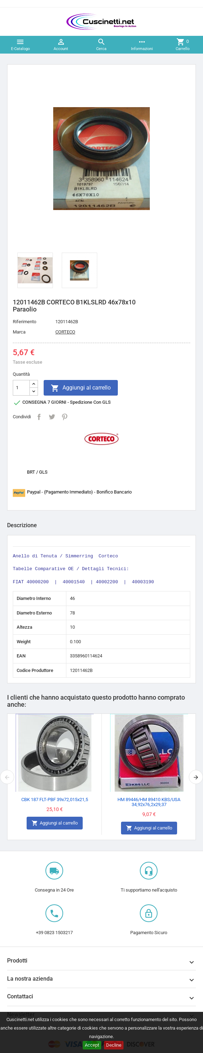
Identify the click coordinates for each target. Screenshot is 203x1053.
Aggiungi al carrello (81, 388)
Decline (113, 1045)
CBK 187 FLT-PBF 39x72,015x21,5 (54, 799)
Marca (19, 332)
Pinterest (64, 417)
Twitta (52, 417)
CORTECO (65, 332)
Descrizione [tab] (22, 525)
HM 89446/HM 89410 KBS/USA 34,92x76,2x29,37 (148, 802)
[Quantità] (21, 388)
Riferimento (24, 321)
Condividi (39, 417)
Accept (92, 1045)
